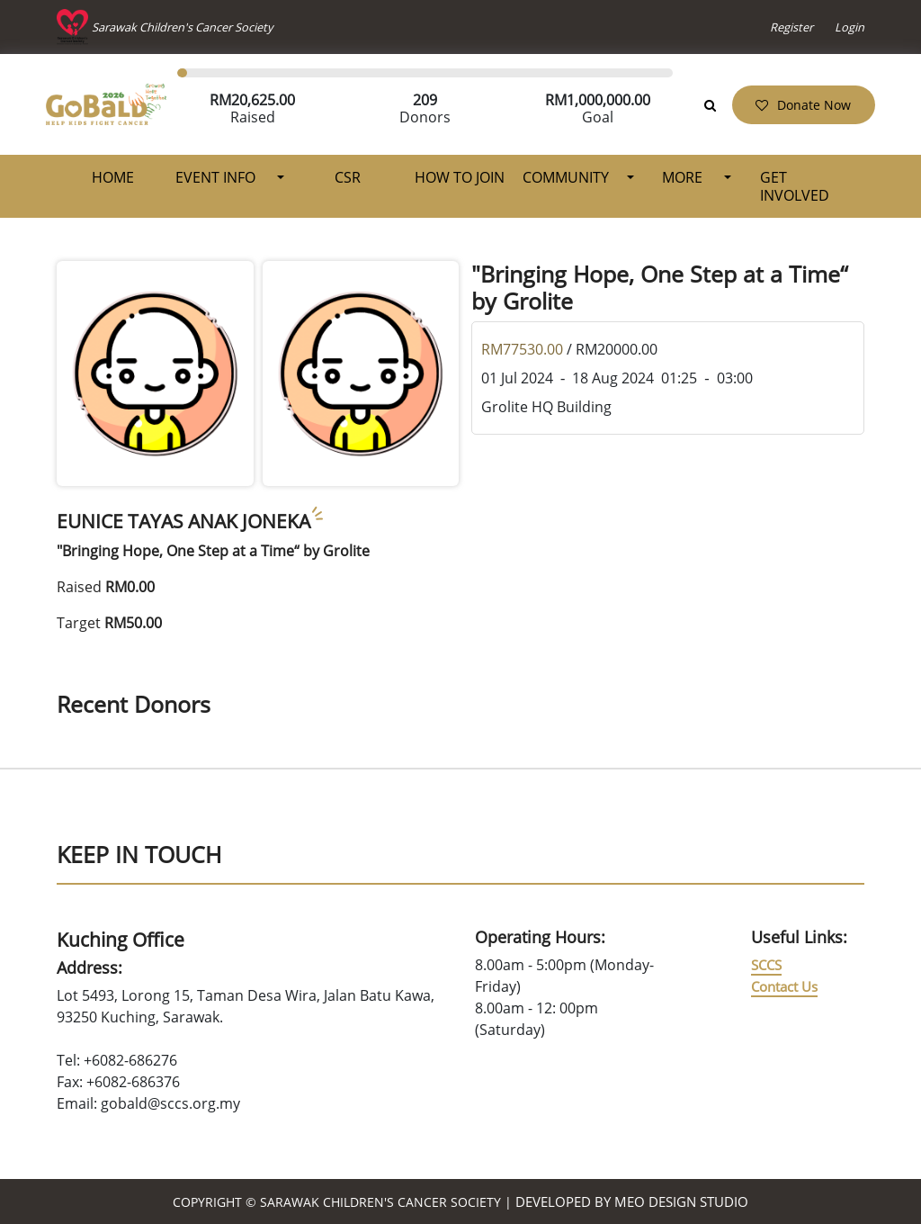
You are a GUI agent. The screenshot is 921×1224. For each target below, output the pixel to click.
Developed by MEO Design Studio (631, 1201)
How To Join (460, 177)
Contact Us (784, 986)
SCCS (766, 965)
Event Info (217, 177)
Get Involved (794, 186)
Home (113, 177)
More (684, 177)
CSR (348, 177)
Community (566, 177)
